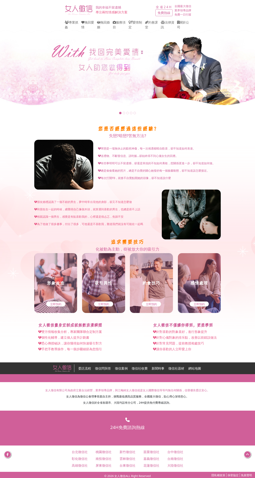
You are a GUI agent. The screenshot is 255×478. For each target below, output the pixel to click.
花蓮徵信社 (151, 465)
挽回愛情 (87, 24)
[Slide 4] (131, 113)
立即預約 (55, 304)
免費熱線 (164, 13)
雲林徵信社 (127, 458)
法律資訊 (167, 24)
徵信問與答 (103, 368)
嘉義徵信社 (151, 458)
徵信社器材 (176, 368)
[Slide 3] (127, 113)
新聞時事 (158, 368)
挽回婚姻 (103, 24)
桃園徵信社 (104, 452)
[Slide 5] (134, 113)
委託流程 (84, 368)
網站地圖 (194, 368)
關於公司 (183, 24)
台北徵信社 (80, 452)
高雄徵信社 (80, 465)
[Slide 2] (124, 113)
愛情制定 (135, 24)
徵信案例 (121, 368)
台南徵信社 (175, 458)
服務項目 (119, 24)
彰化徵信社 (80, 458)
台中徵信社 (175, 452)
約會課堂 (151, 24)
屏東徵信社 (104, 465)
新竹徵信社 (127, 452)
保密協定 (233, 475)
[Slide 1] (120, 113)
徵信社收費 (140, 368)
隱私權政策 (218, 475)
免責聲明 (246, 475)
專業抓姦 (71, 24)
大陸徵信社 (175, 465)
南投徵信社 (104, 458)
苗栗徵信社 (151, 452)
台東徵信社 (127, 465)
